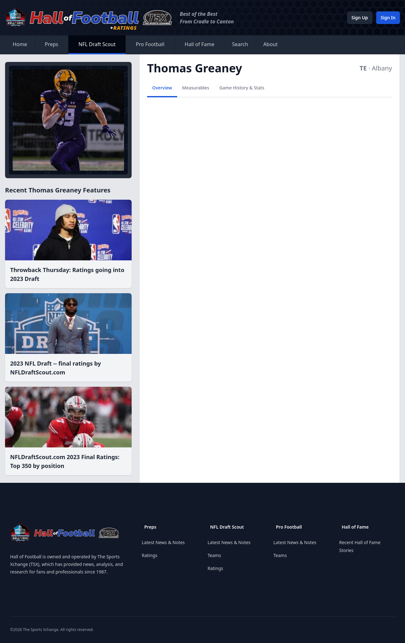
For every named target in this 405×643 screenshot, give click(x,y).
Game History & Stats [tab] (241, 88)
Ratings (149, 555)
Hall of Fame (200, 44)
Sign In (388, 18)
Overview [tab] (162, 88)
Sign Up (360, 18)
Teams (214, 555)
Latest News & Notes (163, 542)
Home (20, 44)
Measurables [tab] (195, 88)
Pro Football (150, 44)
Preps (52, 44)
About (270, 44)
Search (240, 44)
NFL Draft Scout (96, 44)
